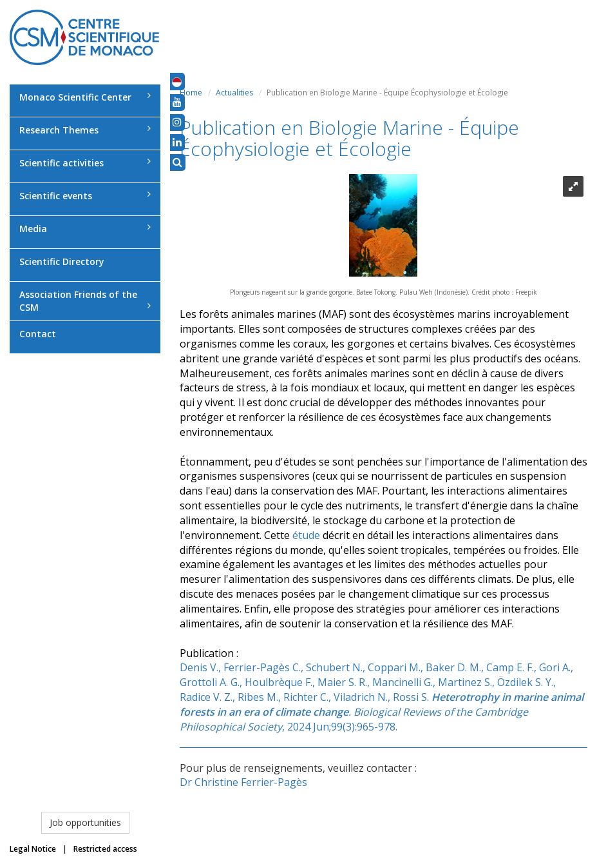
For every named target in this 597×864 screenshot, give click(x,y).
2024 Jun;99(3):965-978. (342, 727)
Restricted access (105, 848)
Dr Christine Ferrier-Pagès (243, 782)
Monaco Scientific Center (85, 97)
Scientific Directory (61, 261)
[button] (177, 81)
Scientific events (85, 196)
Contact (37, 334)
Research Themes (85, 130)
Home (191, 92)
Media (85, 228)
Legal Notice (33, 848)
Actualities (234, 92)
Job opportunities (85, 822)
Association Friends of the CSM (85, 300)
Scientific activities (85, 163)
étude (306, 535)
